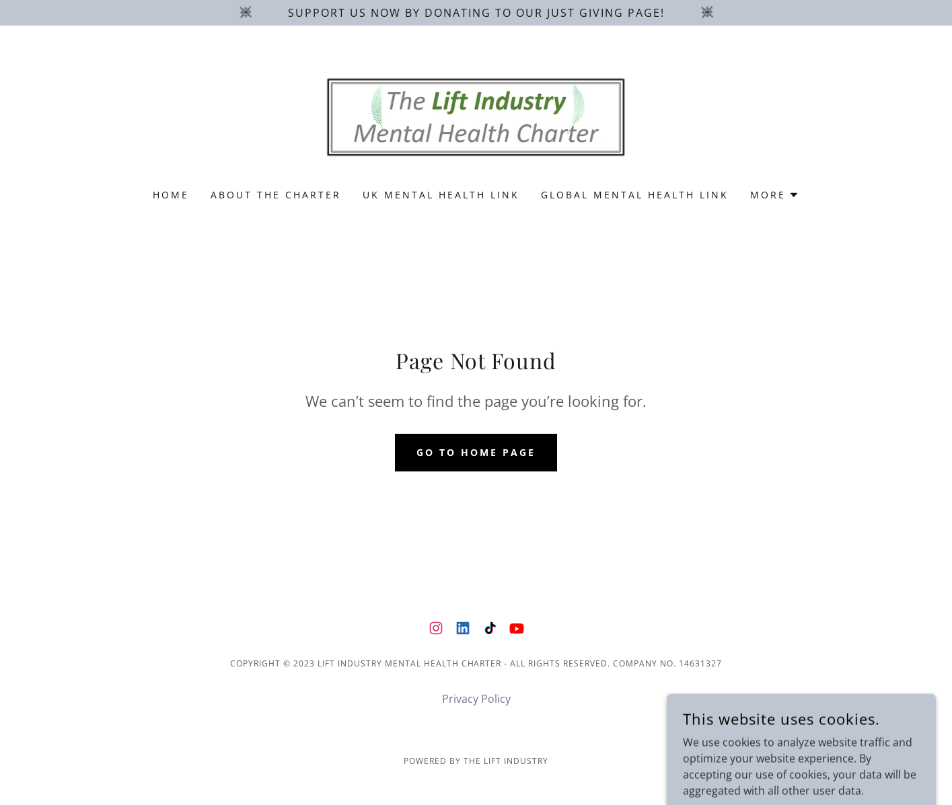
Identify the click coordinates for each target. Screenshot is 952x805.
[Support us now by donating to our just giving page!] (476, 13)
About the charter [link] (276, 194)
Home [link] (171, 194)
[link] (476, 115)
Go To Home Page (476, 452)
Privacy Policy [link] (476, 698)
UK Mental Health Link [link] (441, 194)
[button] (774, 195)
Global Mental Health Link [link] (635, 194)
